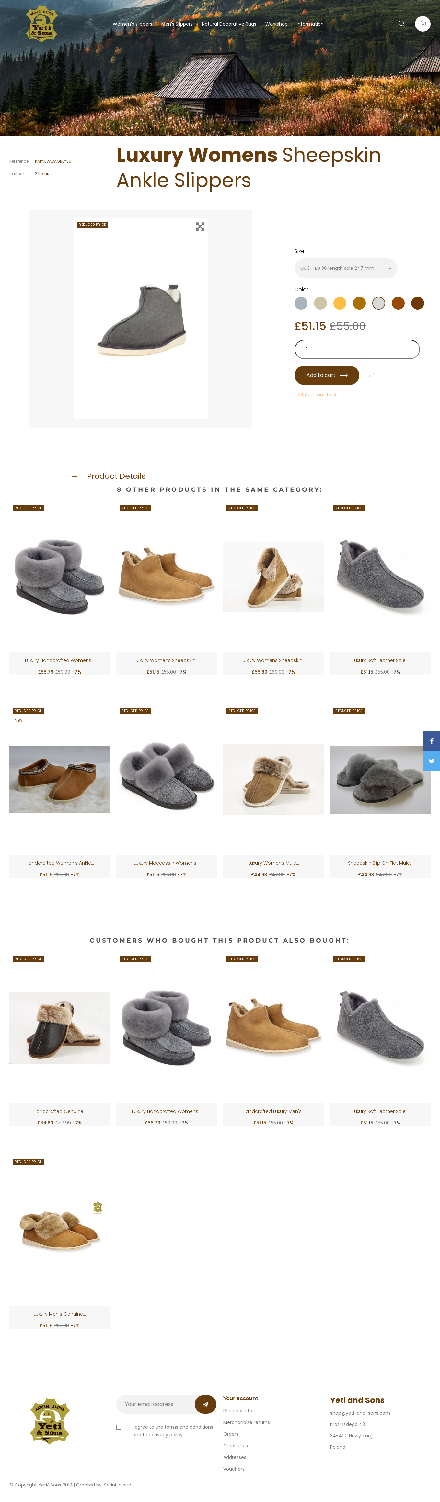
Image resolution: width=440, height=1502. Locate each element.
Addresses (234, 1457)
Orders (230, 1434)
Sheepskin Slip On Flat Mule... (380, 863)
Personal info (237, 1411)
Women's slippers (132, 24)
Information (310, 24)
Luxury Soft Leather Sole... (380, 660)
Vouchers (234, 1469)
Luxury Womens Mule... (273, 863)
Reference (19, 161)
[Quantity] (357, 349)
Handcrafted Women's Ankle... (60, 863)
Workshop (276, 24)
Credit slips (235, 1445)
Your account (240, 1398)
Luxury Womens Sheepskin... (166, 660)
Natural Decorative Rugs (229, 24)
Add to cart (327, 375)
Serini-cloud (117, 1485)
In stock (17, 173)
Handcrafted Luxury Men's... (274, 1111)
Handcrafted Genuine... (59, 1111)
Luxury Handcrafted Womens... (59, 660)
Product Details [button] (116, 476)
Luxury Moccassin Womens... (166, 863)
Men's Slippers (177, 24)
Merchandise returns (246, 1422)
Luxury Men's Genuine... (60, 1314)
